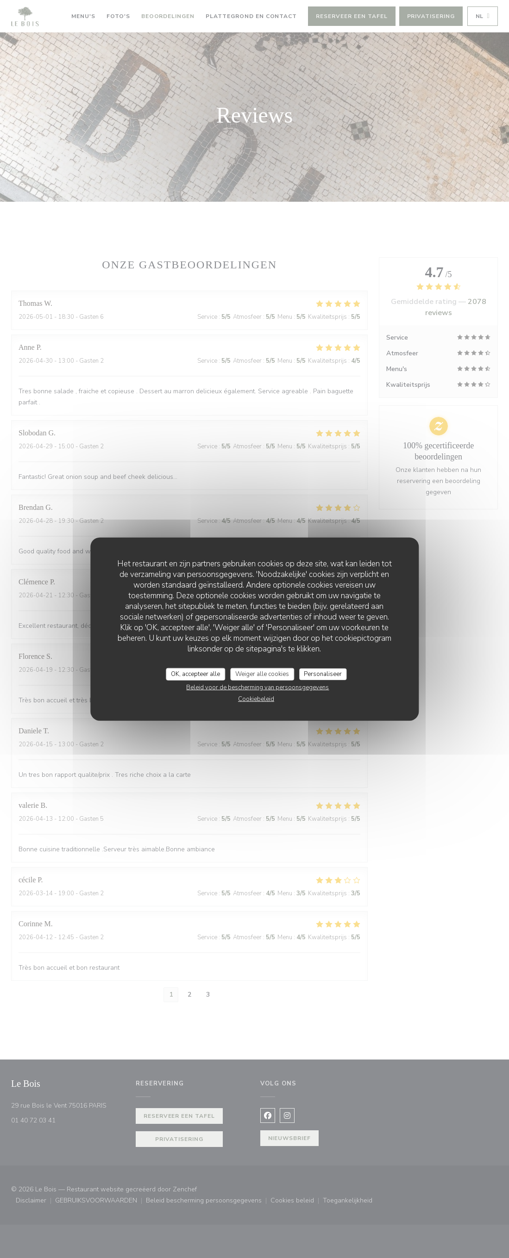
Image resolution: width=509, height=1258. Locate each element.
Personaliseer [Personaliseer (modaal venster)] (323, 673)
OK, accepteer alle (195, 673)
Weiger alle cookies (262, 673)
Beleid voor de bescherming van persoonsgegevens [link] (257, 687)
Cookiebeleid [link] (256, 699)
